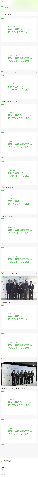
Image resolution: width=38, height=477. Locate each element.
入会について (23, 465)
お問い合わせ (23, 467)
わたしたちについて (3, 465)
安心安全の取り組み (3, 467)
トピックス (2, 469)
